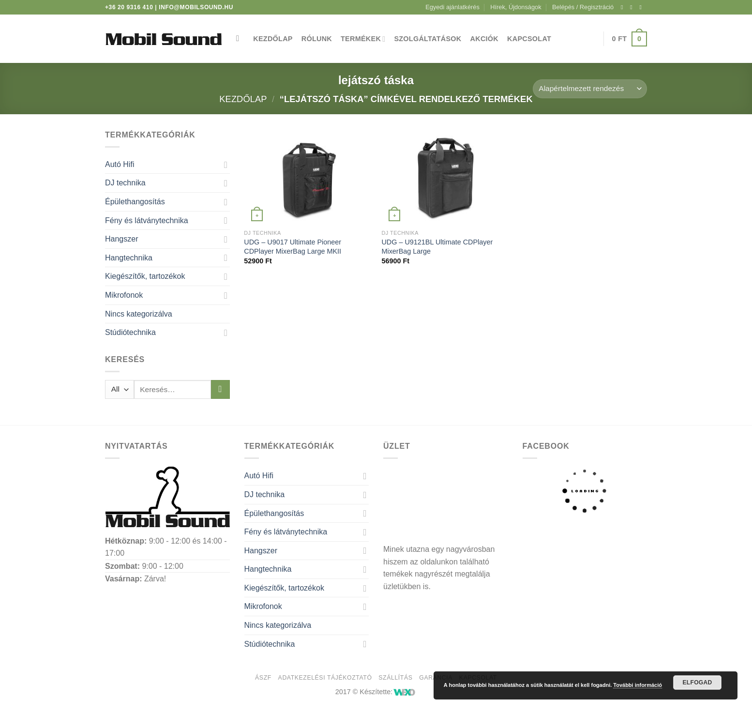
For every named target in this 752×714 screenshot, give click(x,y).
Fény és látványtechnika (146, 220)
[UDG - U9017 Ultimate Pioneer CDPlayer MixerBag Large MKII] (308, 177)
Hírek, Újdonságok (515, 7)
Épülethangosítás (135, 201)
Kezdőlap (272, 39)
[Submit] (220, 389)
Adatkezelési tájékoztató (325, 677)
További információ (637, 685)
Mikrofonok (124, 295)
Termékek (363, 39)
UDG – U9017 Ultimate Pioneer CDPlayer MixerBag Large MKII (292, 246)
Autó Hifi (119, 164)
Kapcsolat (529, 39)
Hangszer (121, 239)
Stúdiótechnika (130, 332)
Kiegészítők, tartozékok (145, 276)
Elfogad (697, 682)
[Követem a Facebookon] (624, 7)
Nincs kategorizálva (138, 314)
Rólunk (316, 39)
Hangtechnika (128, 258)
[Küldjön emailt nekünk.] (642, 7)
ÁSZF (263, 677)
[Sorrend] (590, 88)
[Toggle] (226, 164)
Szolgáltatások (427, 39)
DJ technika (125, 183)
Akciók (484, 39)
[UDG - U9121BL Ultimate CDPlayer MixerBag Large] (445, 177)
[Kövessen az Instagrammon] (633, 7)
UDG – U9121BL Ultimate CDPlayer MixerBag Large (437, 246)
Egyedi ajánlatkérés (452, 7)
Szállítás (395, 677)
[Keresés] (240, 39)
